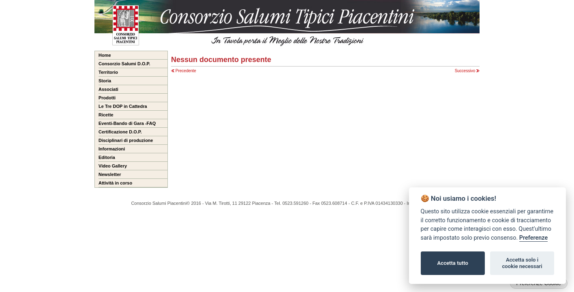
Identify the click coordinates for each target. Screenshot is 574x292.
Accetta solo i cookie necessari (522, 263)
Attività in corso (115, 182)
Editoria (107, 157)
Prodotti (107, 97)
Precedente (183, 71)
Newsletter (110, 174)
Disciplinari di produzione (126, 140)
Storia (105, 80)
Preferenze (533, 237)
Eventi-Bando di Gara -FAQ (127, 123)
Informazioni (112, 148)
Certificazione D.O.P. (120, 131)
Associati (108, 89)
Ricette (106, 114)
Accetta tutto (452, 263)
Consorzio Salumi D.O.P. (124, 63)
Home (105, 55)
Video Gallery (113, 165)
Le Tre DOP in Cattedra (123, 106)
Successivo (467, 71)
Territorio (108, 72)
